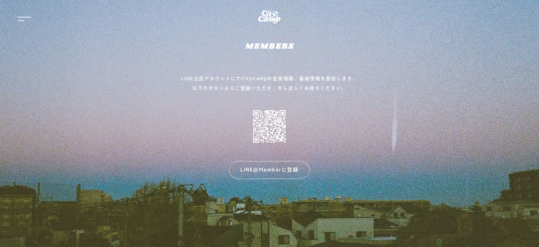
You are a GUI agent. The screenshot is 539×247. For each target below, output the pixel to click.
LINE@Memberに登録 (269, 169)
